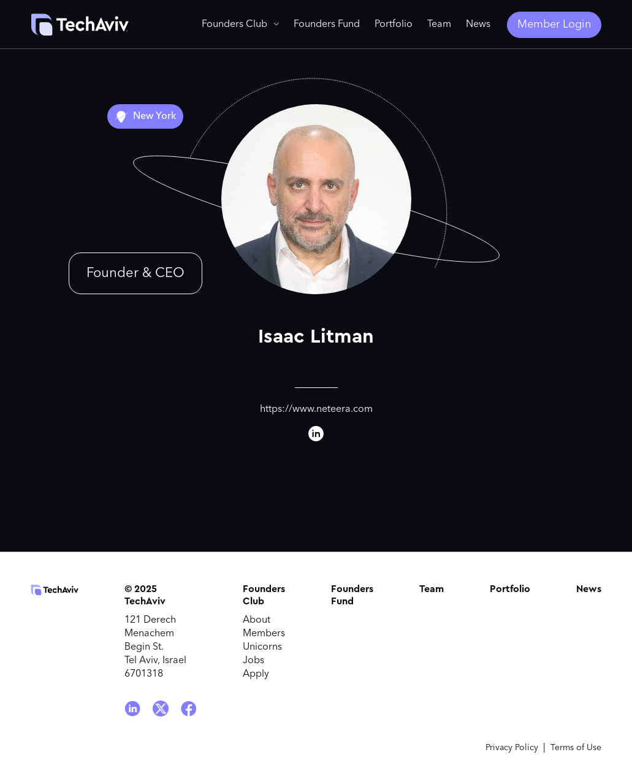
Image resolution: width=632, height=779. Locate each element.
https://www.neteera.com (316, 409)
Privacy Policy (511, 747)
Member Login (554, 24)
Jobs (253, 661)
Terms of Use (575, 747)
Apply (256, 674)
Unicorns (262, 647)
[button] (240, 24)
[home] (80, 24)
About (256, 620)
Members (264, 634)
